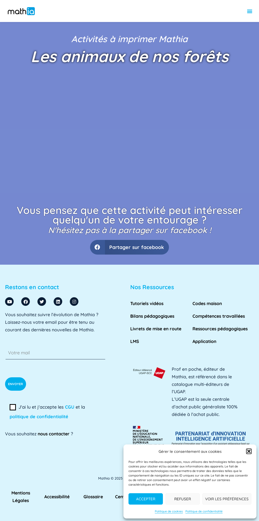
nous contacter (54, 433)
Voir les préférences (227, 499)
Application (204, 341)
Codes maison (207, 303)
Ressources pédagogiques (220, 328)
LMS (134, 341)
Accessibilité (57, 496)
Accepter (145, 499)
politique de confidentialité (39, 416)
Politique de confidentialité (204, 511)
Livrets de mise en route (155, 328)
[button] (248, 451)
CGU (69, 407)
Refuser (182, 499)
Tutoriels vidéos (146, 303)
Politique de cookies (169, 511)
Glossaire (93, 496)
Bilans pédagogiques (152, 316)
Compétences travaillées (218, 316)
